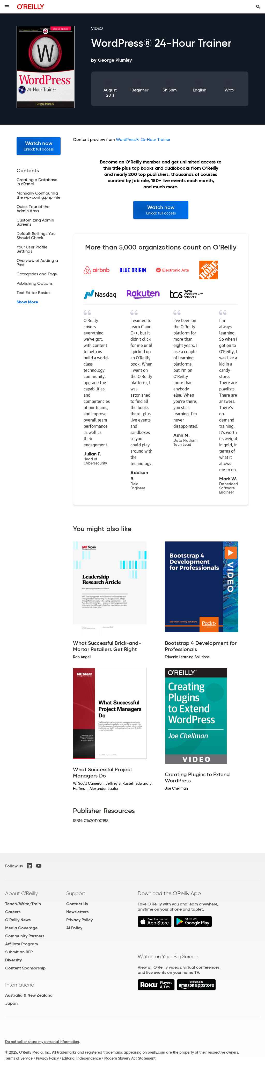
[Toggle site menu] (7, 7)
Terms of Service (19, 1058)
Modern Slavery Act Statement (130, 1058)
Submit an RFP (19, 952)
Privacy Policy (79, 920)
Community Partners (24, 936)
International (20, 985)
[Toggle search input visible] (258, 7)
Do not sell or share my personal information (42, 1041)
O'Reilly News (18, 920)
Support (75, 893)
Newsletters (77, 912)
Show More (27, 302)
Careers (12, 912)
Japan (11, 1003)
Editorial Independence (81, 1058)
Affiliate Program (21, 944)
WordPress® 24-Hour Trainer (143, 139)
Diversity (13, 960)
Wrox (229, 90)
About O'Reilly (21, 893)
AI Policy (74, 928)
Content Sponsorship (25, 968)
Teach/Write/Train (23, 903)
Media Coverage (21, 928)
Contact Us (77, 903)
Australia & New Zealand (29, 995)
